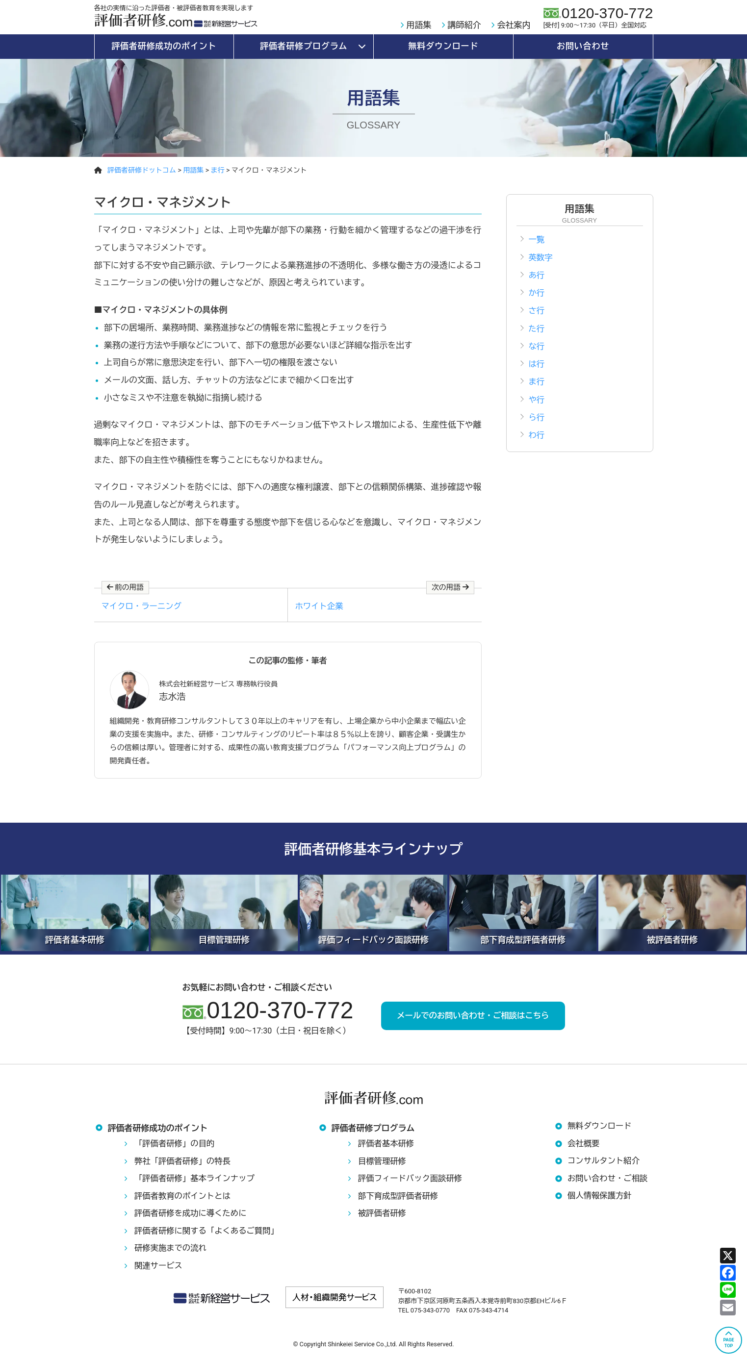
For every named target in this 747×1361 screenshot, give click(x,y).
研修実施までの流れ (171, 1251)
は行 (537, 373)
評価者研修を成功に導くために (192, 1216)
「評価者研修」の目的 (176, 1147)
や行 (537, 411)
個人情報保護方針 (600, 1199)
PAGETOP (728, 1342)
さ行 (537, 316)
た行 (537, 335)
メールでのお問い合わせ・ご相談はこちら (473, 1018)
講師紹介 (464, 25)
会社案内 (514, 25)
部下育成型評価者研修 (399, 1199)
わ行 (537, 449)
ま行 (537, 392)
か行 (537, 297)
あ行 (537, 278)
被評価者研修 (383, 1216)
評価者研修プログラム (304, 46)
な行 (537, 354)
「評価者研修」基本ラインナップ (196, 1181)
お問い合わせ (583, 46)
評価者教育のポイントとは (184, 1199)
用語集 (419, 25)
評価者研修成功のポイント (163, 46)
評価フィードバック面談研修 (412, 1181)
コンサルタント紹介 (605, 1164)
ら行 (537, 429)
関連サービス (159, 1269)
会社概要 (584, 1147)
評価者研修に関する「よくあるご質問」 (209, 1234)
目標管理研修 (383, 1164)
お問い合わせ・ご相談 (609, 1181)
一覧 (537, 240)
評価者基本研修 (387, 1147)
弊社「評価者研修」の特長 (184, 1164)
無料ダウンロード (443, 46)
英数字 (541, 259)
